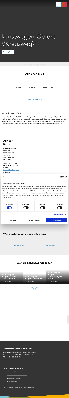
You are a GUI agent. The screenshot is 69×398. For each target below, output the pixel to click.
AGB (4, 387)
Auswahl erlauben (34, 220)
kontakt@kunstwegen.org (11, 170)
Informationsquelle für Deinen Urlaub (15, 372)
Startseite (25, 64)
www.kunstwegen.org (34, 99)
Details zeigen (58, 214)
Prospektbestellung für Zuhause (14, 378)
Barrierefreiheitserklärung (27, 387)
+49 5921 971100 (47, 87)
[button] (8, 52)
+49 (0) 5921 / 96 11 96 (13, 357)
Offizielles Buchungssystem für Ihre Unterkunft (17, 375)
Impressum (17, 387)
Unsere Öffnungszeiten (12, 381)
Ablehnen (13, 220)
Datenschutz (10, 387)
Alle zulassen (56, 220)
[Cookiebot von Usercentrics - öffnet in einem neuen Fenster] (59, 177)
